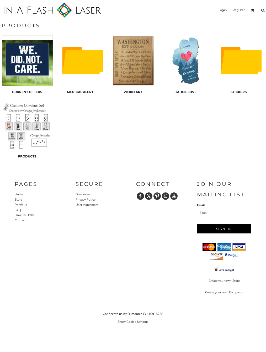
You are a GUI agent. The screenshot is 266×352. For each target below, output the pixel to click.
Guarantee (83, 194)
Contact (20, 220)
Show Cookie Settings (133, 322)
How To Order (24, 215)
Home (19, 194)
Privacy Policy (85, 199)
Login (223, 10)
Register (239, 10)
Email (201, 205)
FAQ (18, 210)
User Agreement (87, 205)
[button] (252, 10)
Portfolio (21, 205)
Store (18, 199)
